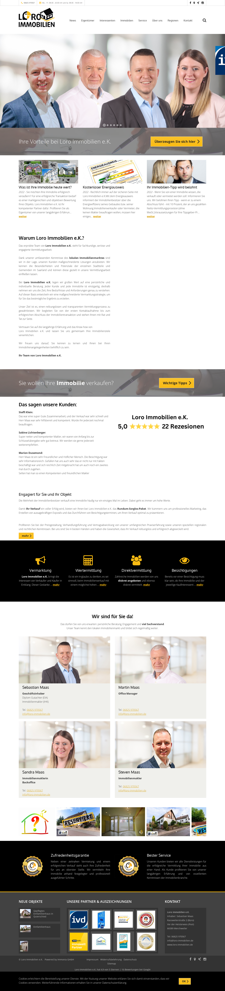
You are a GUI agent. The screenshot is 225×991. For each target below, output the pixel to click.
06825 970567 (35, 710)
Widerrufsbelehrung (111, 959)
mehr (56, 584)
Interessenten (107, 20)
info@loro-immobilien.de (36, 714)
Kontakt (188, 20)
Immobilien (126, 20)
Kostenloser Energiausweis (103, 187)
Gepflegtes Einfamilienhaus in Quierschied (43, 913)
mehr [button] (25, 535)
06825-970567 (29, 3)
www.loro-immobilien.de (180, 944)
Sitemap (111, 963)
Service (142, 20)
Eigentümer (87, 20)
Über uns (157, 20)
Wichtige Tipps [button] (175, 383)
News (73, 20)
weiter (23, 216)
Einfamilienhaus (41, 926)
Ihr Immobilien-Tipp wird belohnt (172, 187)
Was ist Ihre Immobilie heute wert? (45, 187)
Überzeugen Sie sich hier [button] (175, 141)
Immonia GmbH (66, 959)
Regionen (173, 20)
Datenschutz (130, 959)
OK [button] (184, 981)
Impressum (92, 959)
